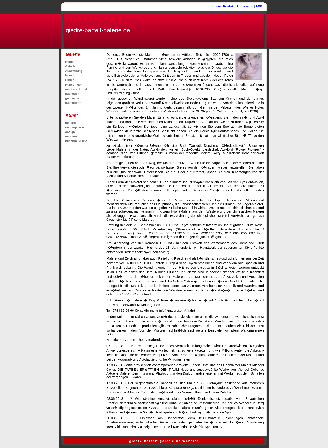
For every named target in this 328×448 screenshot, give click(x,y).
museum (71, 136)
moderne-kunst (76, 89)
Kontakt (229, 6)
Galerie (70, 66)
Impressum (245, 6)
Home (216, 6)
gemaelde (72, 98)
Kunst (69, 75)
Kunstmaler (73, 84)
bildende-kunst (76, 141)
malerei (70, 122)
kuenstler (72, 93)
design (70, 132)
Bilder (69, 80)
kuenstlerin (73, 102)
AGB (259, 6)
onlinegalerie (74, 127)
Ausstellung (73, 71)
